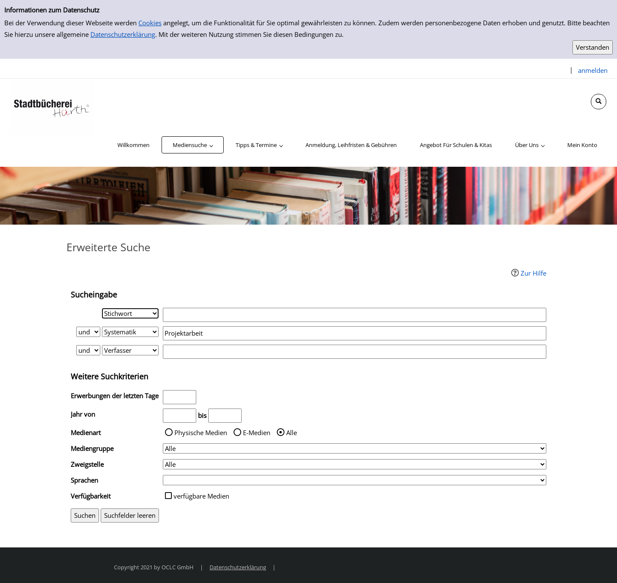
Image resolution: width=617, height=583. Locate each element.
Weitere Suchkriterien (109, 376)
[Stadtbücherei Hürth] (51, 106)
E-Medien (256, 432)
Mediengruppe (92, 448)
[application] (193, 144)
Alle (291, 432)
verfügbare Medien (201, 496)
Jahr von (83, 414)
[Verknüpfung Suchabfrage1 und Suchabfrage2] (88, 332)
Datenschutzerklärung (122, 34)
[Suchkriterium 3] (130, 350)
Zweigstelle (87, 464)
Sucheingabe (94, 294)
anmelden (593, 70)
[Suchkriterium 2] (130, 332)
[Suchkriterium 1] (130, 313)
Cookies (150, 22)
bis (202, 415)
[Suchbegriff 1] (354, 315)
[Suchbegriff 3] (354, 352)
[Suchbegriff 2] (354, 333)
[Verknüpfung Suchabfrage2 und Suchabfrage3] (88, 350)
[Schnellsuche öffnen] (598, 101)
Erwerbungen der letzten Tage (115, 395)
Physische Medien (200, 432)
